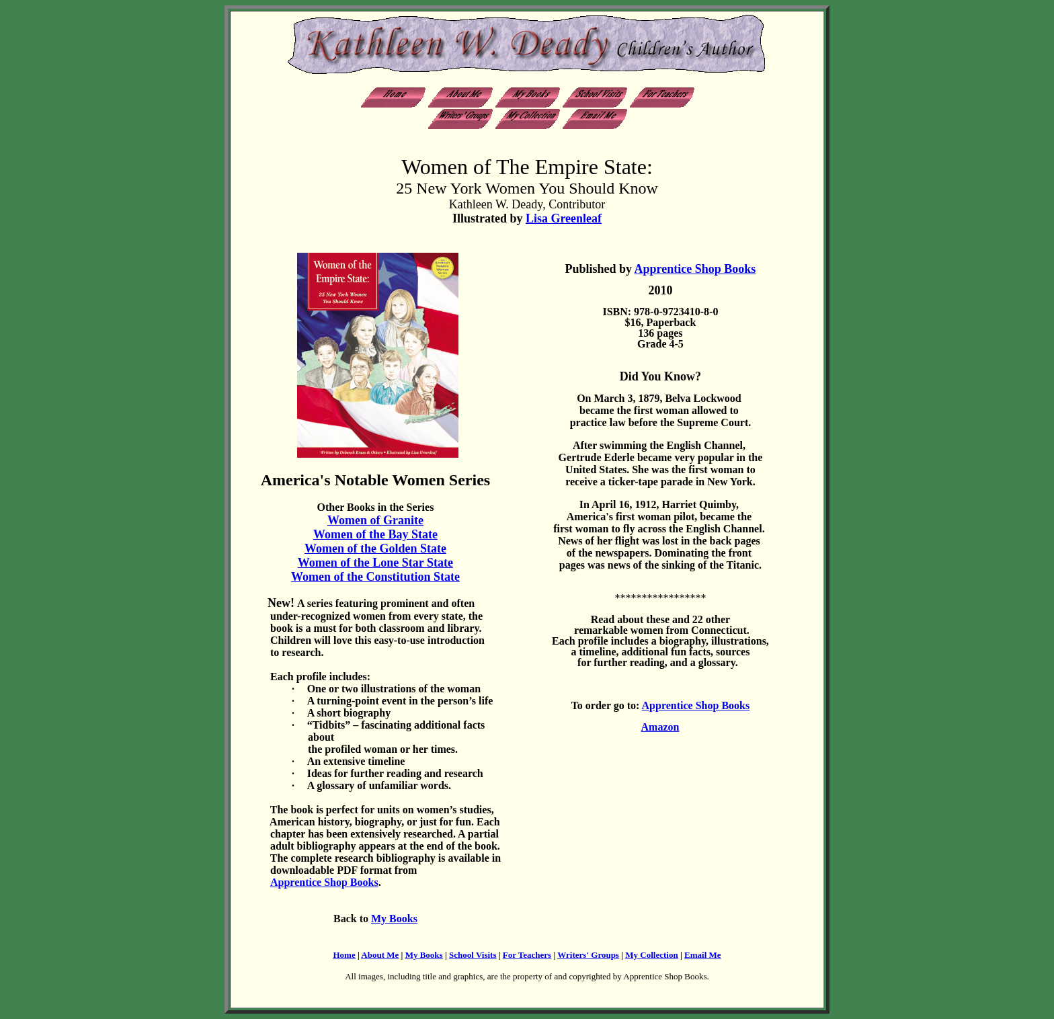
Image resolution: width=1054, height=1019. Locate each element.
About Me (380, 955)
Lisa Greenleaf (564, 218)
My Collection (651, 955)
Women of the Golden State (375, 548)
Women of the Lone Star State (375, 562)
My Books (394, 918)
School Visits (472, 955)
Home (344, 955)
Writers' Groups (588, 955)
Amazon (660, 727)
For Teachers (527, 955)
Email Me (702, 955)
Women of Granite (375, 520)
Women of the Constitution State (375, 576)
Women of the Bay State (375, 534)
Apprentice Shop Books (695, 269)
